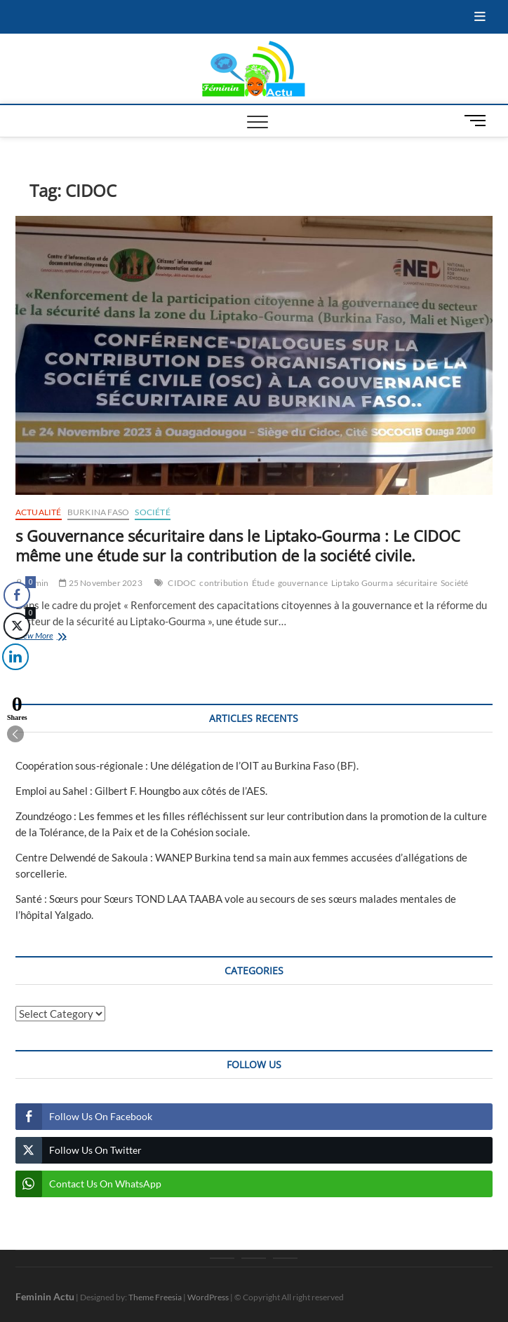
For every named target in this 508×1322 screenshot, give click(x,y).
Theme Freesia (155, 1297)
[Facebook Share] (17, 595)
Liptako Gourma (362, 583)
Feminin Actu (44, 1296)
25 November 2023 (100, 583)
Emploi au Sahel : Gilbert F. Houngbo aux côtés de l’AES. (141, 790)
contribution (223, 583)
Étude (263, 583)
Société (152, 512)
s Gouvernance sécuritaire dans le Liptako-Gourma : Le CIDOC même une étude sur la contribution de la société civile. (237, 545)
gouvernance (303, 583)
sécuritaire (416, 583)
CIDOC (182, 583)
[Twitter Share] (15, 626)
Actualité (38, 512)
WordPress (208, 1297)
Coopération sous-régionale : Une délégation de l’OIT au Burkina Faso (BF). (187, 765)
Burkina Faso (98, 512)
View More (56, 636)
